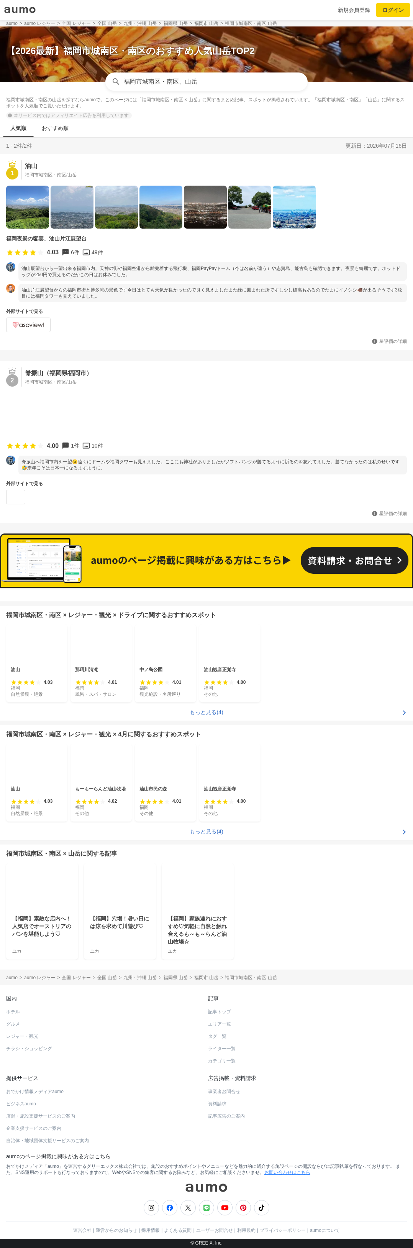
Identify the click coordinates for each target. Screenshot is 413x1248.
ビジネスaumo (21, 1103)
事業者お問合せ (224, 1091)
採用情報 (150, 1230)
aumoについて (325, 1230)
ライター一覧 (222, 1048)
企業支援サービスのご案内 (33, 1128)
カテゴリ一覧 (222, 1061)
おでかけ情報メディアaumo (35, 1091)
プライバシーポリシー (283, 1230)
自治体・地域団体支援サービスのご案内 (47, 1140)
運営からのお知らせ (116, 1230)
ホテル (13, 1011)
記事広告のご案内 (226, 1116)
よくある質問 (178, 1230)
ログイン (393, 10)
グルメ (13, 1024)
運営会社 (82, 1230)
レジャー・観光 (22, 1036)
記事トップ (219, 1011)
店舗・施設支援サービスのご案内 (40, 1116)
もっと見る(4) (206, 712)
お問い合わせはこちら (287, 1172)
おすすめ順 (55, 128)
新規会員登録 (354, 10)
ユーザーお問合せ (214, 1230)
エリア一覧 (219, 1024)
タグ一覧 (217, 1036)
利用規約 (246, 1230)
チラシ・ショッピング (29, 1048)
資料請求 (217, 1103)
